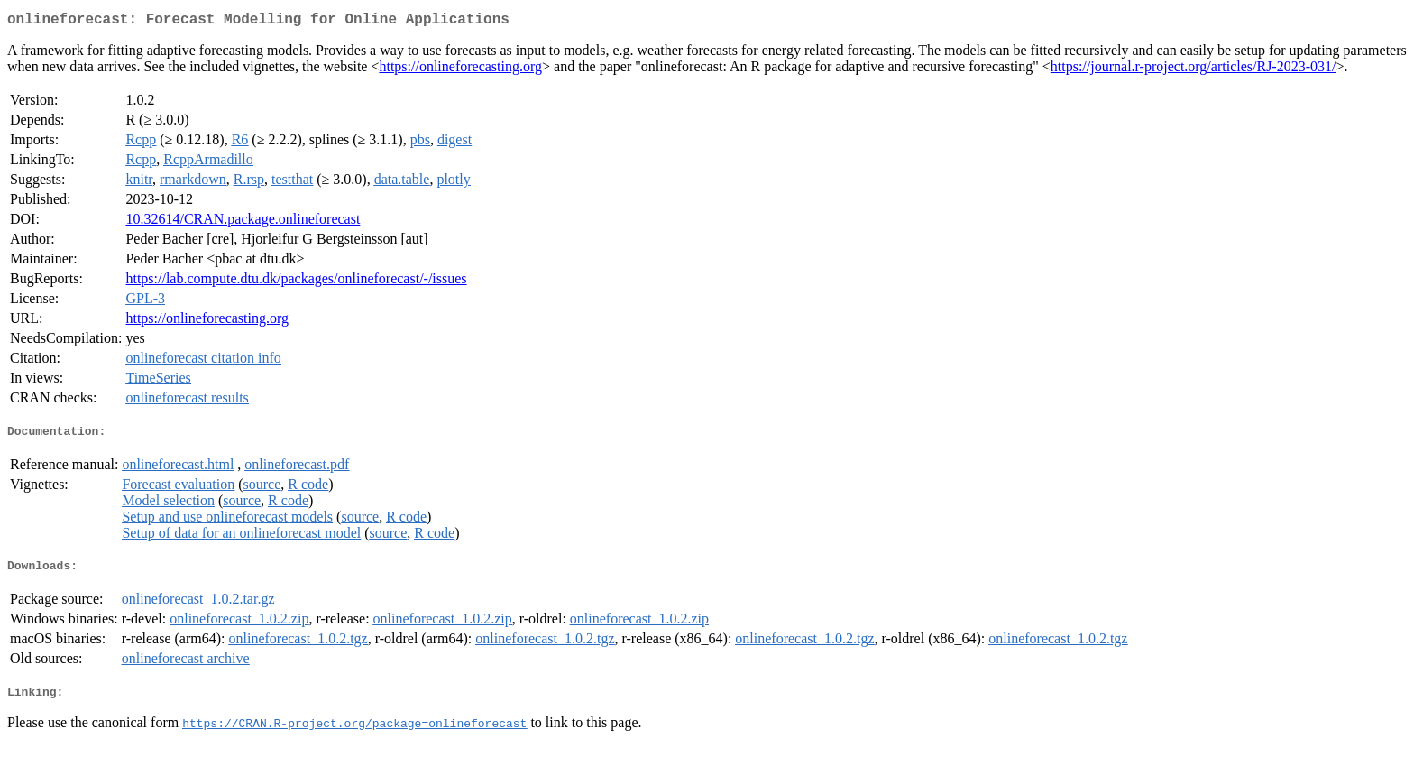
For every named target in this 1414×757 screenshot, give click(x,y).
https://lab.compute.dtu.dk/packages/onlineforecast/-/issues (295, 282)
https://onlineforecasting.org (460, 70)
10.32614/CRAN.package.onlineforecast (242, 222)
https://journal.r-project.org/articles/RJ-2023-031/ (1193, 70)
